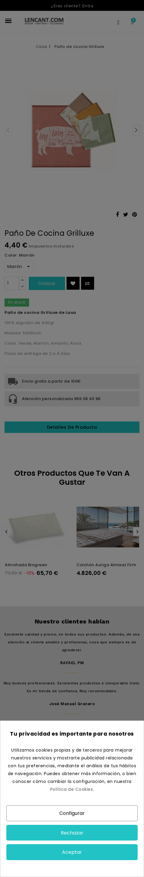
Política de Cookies (71, 789)
